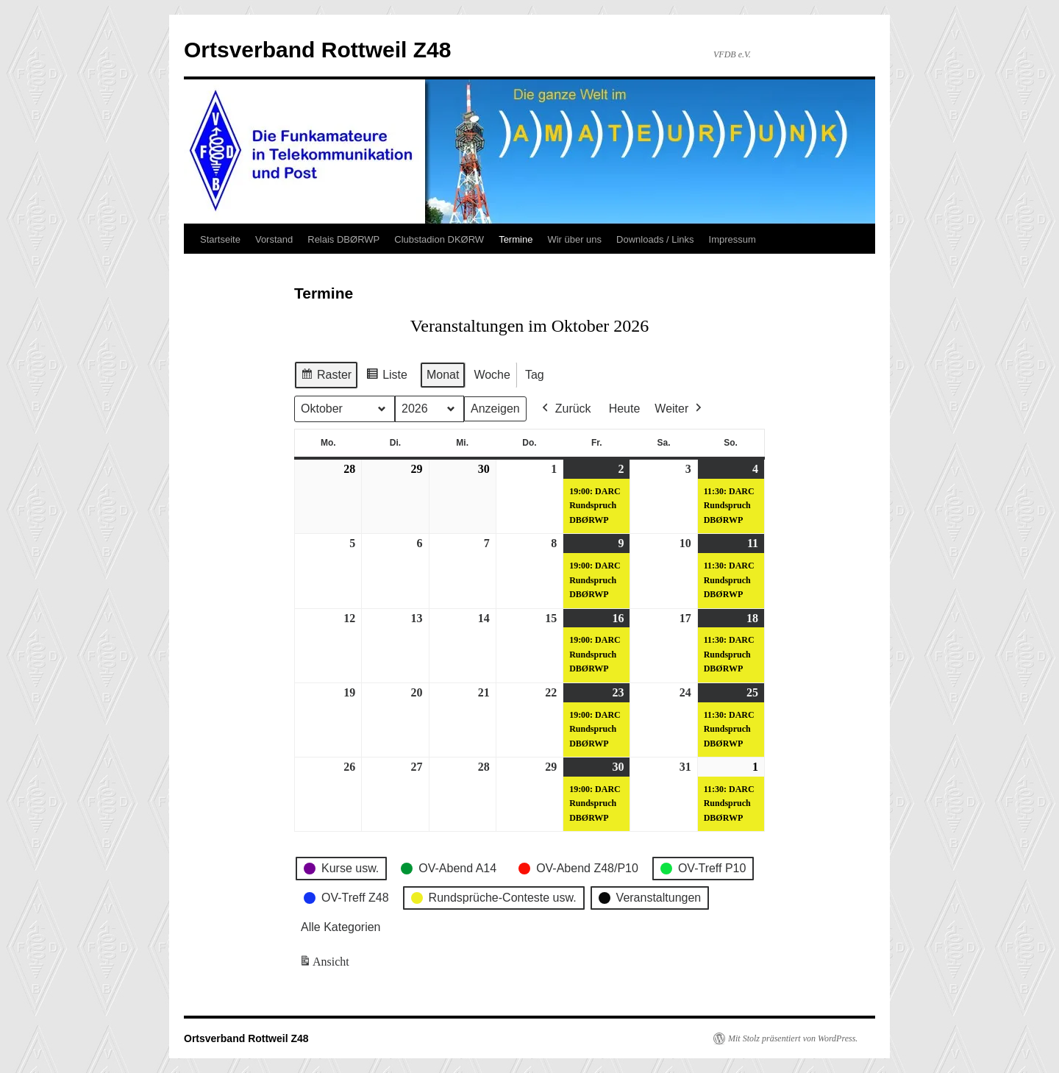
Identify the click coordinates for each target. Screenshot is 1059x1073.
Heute (625, 408)
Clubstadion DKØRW (439, 239)
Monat (443, 374)
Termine (515, 239)
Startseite (220, 239)
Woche (492, 374)
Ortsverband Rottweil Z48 (317, 50)
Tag (534, 374)
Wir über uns (574, 239)
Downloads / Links (655, 239)
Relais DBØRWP (343, 239)
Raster (326, 377)
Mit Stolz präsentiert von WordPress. (792, 1038)
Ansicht (325, 964)
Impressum (732, 239)
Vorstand (274, 239)
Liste (386, 377)
